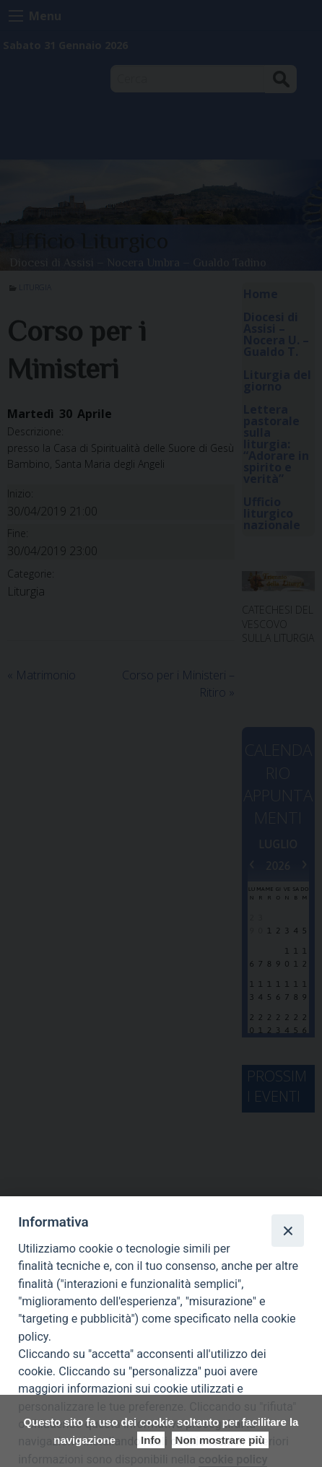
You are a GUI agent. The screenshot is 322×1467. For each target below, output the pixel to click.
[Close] (287, 1230)
